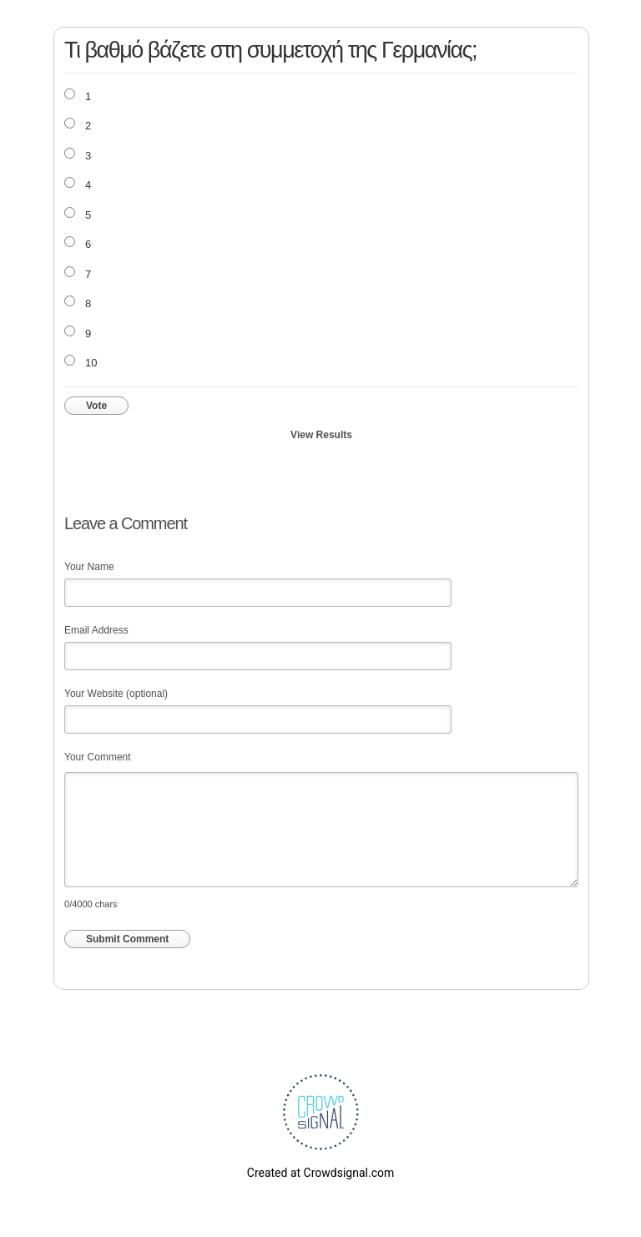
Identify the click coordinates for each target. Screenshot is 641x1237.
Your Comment (97, 757)
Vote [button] (96, 405)
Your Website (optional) (116, 693)
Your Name (89, 567)
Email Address (96, 630)
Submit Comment (127, 939)
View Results (321, 435)
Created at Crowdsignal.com (320, 1172)
